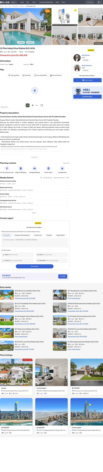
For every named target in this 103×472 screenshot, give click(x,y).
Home (22, 2)
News (57, 2)
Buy (6, 6)
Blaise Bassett (87, 65)
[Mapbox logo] (4, 107)
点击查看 (62, 276)
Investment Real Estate (46, 2)
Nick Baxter (86, 55)
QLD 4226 (15, 6)
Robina (22, 6)
